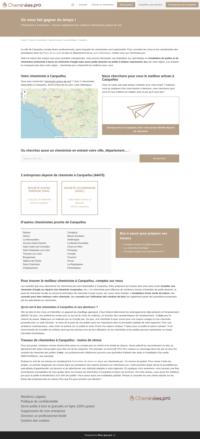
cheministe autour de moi (57, 81)
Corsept (71, 253)
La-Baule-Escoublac (77, 243)
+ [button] (25, 92)
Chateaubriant (30, 268)
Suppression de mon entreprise (43, 411)
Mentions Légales (33, 396)
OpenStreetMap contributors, (80, 137)
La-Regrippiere (75, 264)
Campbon (72, 232)
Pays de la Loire (52, 53)
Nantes (26, 232)
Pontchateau (74, 268)
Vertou (26, 236)
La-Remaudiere (31, 239)
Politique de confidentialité (39, 401)
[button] (82, 4)
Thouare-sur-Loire (32, 253)
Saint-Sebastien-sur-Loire (36, 250)
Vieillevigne (73, 239)
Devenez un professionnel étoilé (43, 416)
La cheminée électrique (136, 248)
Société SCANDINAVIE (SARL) (80, 189)
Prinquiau (72, 250)
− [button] (25, 96)
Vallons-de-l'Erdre (32, 261)
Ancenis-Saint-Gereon (34, 243)
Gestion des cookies (35, 420)
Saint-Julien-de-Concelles (36, 246)
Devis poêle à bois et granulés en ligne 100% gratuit (58, 406)
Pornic (70, 261)
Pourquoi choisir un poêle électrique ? (143, 244)
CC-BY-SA (93, 137)
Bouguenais (29, 257)
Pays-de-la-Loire (55, 40)
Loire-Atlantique (70, 40)
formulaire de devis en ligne (87, 361)
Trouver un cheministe (38, 40)
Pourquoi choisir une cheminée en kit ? (144, 251)
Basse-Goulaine (75, 236)
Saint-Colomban (31, 264)
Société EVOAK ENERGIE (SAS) (39, 189)
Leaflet (58, 137)
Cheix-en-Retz (74, 246)
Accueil (24, 40)
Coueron (71, 257)
